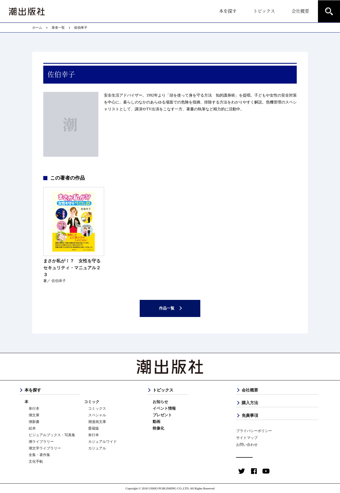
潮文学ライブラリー (45, 448)
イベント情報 (164, 408)
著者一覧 (58, 28)
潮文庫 (34, 415)
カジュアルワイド (102, 441)
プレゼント (162, 415)
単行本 (34, 408)
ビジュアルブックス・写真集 (52, 435)
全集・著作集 (39, 455)
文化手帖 (36, 461)
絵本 (32, 428)
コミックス (97, 408)
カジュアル (97, 448)
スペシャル (97, 415)
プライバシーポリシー (254, 431)
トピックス (264, 11)
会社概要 (300, 11)
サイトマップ (247, 438)
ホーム (37, 28)
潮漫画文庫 (97, 422)
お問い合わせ (247, 445)
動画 (156, 422)
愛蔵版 (93, 428)
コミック (91, 402)
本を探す (228, 11)
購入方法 (250, 403)
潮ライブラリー (41, 441)
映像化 (158, 428)
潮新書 (34, 422)
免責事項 (250, 415)
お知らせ (160, 402)
